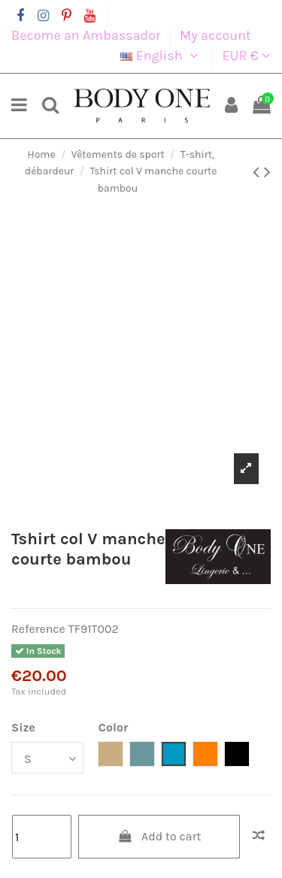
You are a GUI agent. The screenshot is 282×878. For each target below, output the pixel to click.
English (161, 55)
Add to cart (159, 836)
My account (215, 35)
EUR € (247, 55)
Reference (38, 629)
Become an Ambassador (87, 35)
